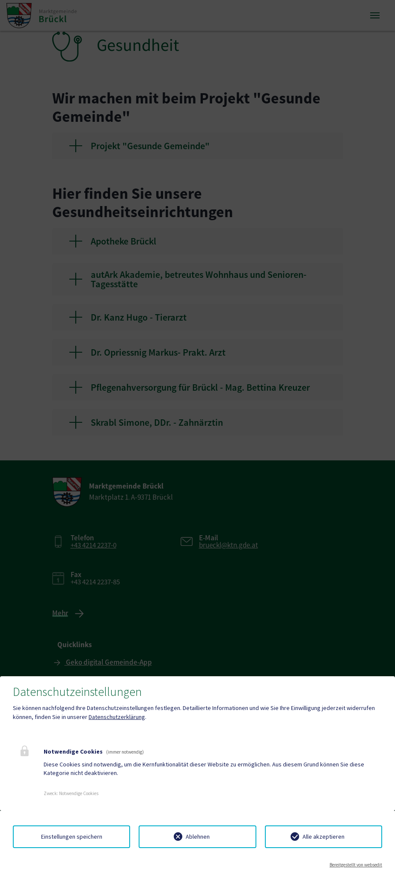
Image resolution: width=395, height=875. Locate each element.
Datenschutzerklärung (117, 717)
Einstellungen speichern (71, 836)
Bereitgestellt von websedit (356, 865)
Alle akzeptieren (324, 836)
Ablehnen (198, 836)
